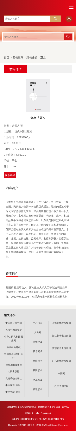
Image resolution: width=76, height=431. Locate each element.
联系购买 (10, 175)
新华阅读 (37, 351)
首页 (6, 57)
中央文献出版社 (13, 392)
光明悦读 (37, 342)
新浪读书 (37, 361)
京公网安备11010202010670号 (49, 419)
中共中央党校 (14, 347)
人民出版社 (13, 371)
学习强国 (37, 323)
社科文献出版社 (13, 364)
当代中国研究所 (13, 330)
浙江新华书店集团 (61, 335)
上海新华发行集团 (61, 323)
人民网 (37, 332)
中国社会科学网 (13, 323)
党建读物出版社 (13, 378)
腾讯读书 (37, 389)
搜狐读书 (37, 370)
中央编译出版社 (13, 385)
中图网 (61, 373)
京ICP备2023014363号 (23, 419)
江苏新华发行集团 (61, 348)
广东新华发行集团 (61, 361)
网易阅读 (37, 380)
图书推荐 (17, 57)
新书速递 (31, 57)
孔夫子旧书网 (61, 386)
